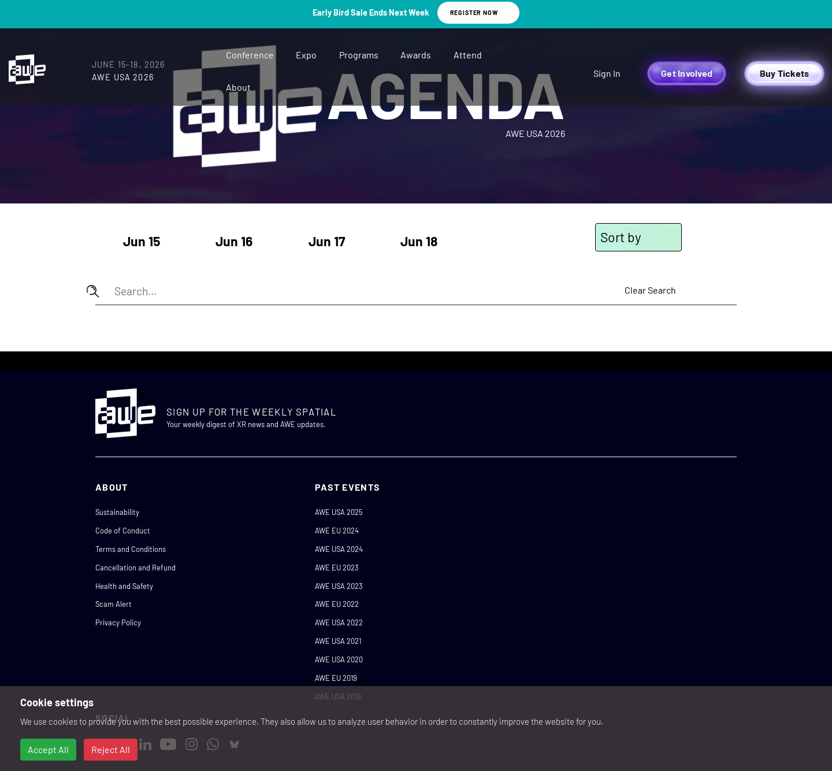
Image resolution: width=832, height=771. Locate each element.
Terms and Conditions (130, 549)
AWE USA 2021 (338, 641)
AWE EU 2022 (337, 604)
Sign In (607, 73)
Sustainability (117, 512)
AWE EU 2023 (337, 567)
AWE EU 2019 (336, 678)
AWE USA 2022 (339, 622)
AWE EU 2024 (337, 530)
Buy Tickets (784, 73)
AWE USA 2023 (339, 586)
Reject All (110, 749)
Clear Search (650, 289)
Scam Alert (113, 604)
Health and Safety (124, 586)
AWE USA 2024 (339, 549)
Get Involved (686, 73)
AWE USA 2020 (339, 659)
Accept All (48, 749)
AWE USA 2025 (339, 512)
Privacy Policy (118, 622)
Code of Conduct (122, 530)
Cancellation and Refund (135, 567)
